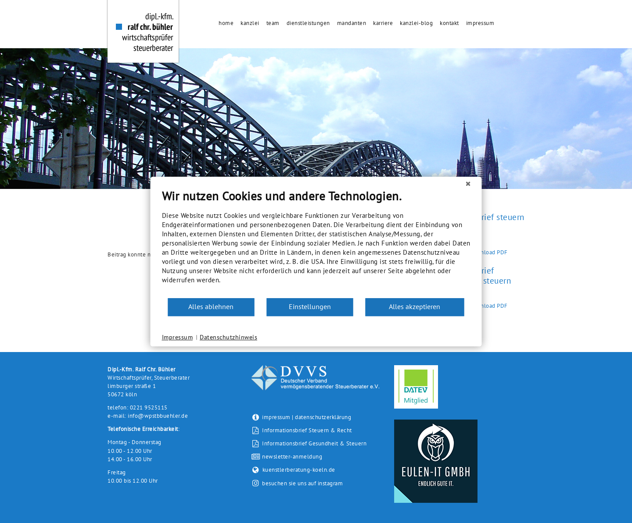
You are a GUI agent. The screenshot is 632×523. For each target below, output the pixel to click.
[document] (316, 243)
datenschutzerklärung (323, 417)
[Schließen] (468, 183)
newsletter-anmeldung (286, 456)
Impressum (480, 23)
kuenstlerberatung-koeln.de (293, 469)
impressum (276, 417)
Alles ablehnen (210, 306)
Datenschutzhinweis (228, 337)
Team (273, 23)
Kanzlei (250, 23)
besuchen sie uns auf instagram (302, 483)
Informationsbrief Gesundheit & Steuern (308, 443)
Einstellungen (310, 306)
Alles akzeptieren (414, 306)
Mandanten (351, 23)
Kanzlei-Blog (416, 23)
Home (226, 23)
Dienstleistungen (308, 23)
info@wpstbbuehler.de (158, 416)
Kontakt (449, 23)
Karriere (383, 23)
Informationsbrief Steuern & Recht (301, 430)
